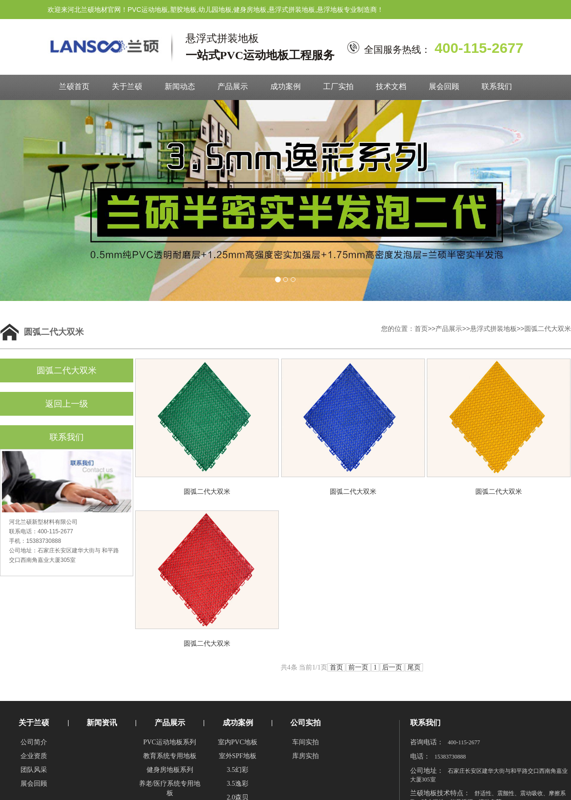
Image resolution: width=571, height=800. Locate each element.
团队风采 (33, 769)
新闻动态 (180, 86)
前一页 (358, 667)
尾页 (414, 667)
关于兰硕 (127, 86)
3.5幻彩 (237, 769)
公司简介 (33, 742)
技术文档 (391, 86)
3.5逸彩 (237, 783)
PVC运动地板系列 (169, 742)
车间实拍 (305, 742)
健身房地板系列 (170, 769)
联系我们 (497, 86)
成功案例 (285, 86)
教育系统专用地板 (170, 756)
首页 (421, 328)
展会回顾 (444, 86)
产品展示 (232, 86)
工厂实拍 (338, 86)
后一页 (392, 667)
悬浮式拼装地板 (493, 328)
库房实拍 (305, 756)
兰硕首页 (74, 86)
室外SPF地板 (237, 756)
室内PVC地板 (237, 742)
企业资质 (33, 756)
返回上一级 (66, 404)
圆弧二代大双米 (547, 328)
